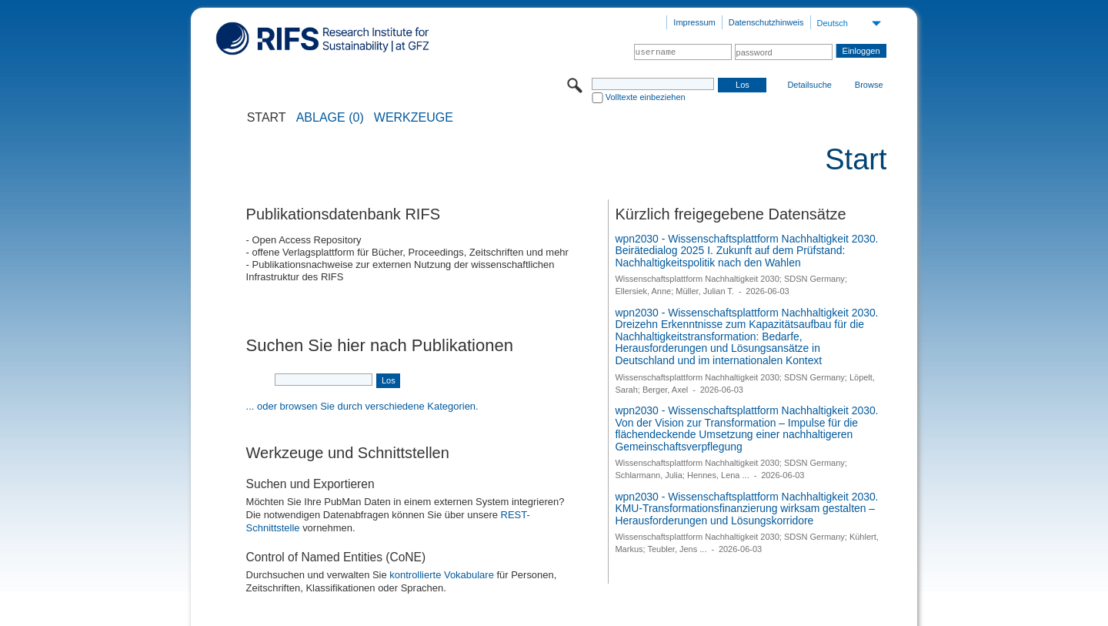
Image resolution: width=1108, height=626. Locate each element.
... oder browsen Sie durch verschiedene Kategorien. (362, 406)
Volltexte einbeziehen (646, 97)
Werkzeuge (413, 118)
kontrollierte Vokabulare (441, 575)
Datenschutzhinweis (766, 22)
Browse (869, 84)
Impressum (694, 22)
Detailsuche (809, 84)
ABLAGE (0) (330, 118)
